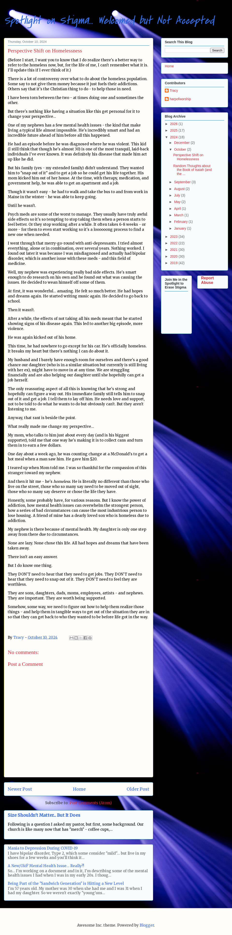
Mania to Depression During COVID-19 (43, 848)
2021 (174, 250)
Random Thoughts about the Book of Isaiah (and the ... (192, 170)
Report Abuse (207, 280)
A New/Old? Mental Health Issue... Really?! (46, 866)
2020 (174, 256)
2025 (174, 130)
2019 (174, 263)
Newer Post (20, 789)
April (178, 209)
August (179, 189)
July (177, 195)
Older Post (138, 789)
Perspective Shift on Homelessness (188, 157)
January (180, 228)
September (182, 182)
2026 (174, 124)
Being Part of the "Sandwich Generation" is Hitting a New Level (66, 883)
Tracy (174, 90)
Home (79, 789)
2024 (174, 137)
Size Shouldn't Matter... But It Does (44, 815)
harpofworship (180, 99)
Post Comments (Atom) (90, 803)
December (182, 143)
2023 (174, 237)
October (180, 149)
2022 (174, 243)
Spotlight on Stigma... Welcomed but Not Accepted (109, 20)
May (177, 202)
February (181, 222)
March (179, 215)
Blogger (147, 925)
